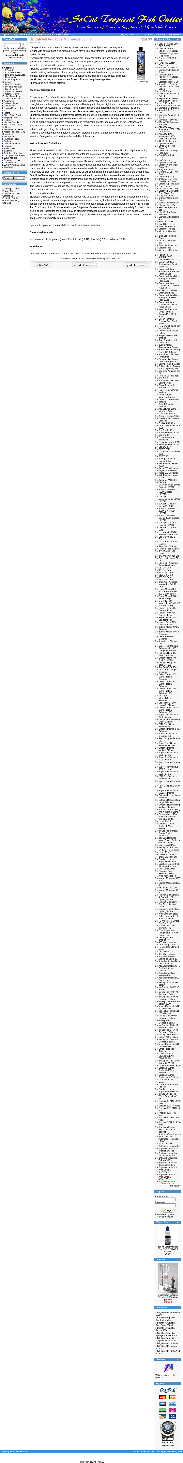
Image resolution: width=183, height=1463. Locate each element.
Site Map (6, 203)
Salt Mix (7, 151)
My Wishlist (175, 34)
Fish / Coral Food (11, 115)
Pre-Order (8, 167)
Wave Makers (9, 158)
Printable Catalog (10, 198)
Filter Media (10, 77)
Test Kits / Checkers (12, 153)
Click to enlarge (141, 81)
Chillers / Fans (10, 103)
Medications (9, 136)
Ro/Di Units (8, 148)
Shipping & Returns (11, 188)
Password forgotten (164, 1214)
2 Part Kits (9, 70)
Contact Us (7, 196)
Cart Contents (145, 34)
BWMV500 (63, 34)
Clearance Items (11, 160)
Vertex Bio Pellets (13, 91)
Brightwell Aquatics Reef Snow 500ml (165, 1324)
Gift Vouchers (9, 162)
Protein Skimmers (11, 143)
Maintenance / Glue (12, 129)
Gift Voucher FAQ (10, 200)
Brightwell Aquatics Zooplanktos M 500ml (166, 1339)
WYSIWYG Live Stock (13, 165)
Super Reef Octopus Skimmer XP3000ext (168, 1296)
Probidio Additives (13, 87)
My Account (128, 34)
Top (4, 34)
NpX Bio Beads (12, 84)
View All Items (14, 57)
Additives (25, 34)
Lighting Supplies (11, 122)
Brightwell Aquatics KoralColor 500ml (165, 1318)
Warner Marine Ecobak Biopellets (11, 95)
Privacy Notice (9, 191)
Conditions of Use (11, 193)
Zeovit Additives (12, 98)
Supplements (11, 89)
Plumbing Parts (10, 139)
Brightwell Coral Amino (168, 1343)
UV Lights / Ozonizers (13, 155)
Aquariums (8, 101)
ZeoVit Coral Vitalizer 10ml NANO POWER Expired (168, 1249)
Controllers (8, 105)
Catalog (12, 34)
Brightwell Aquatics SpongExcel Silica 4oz (166, 1334)
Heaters (7, 120)
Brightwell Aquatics (44, 34)
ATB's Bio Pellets (13, 72)
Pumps (6, 146)
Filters (6, 113)
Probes (6, 141)
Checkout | (162, 34)
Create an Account (164, 1217)
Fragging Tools (10, 117)
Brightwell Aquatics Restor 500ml (165, 1329)
